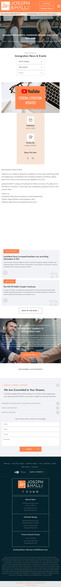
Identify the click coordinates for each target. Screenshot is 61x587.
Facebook (23, 492)
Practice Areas (18, 464)
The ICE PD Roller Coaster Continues (19, 286)
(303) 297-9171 (15, 14)
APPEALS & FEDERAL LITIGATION (15, 385)
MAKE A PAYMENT (36, 472)
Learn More (5, 273)
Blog (54, 464)
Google (27, 492)
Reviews (47, 464)
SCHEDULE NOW (30, 355)
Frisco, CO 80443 (30, 538)
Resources (12, 575)
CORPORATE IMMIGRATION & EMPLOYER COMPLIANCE (21, 403)
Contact (34, 467)
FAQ (40, 464)
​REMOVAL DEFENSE (8, 412)
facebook (28, 158)
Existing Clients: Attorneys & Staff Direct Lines (30, 550)
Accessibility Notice (36, 575)
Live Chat (46, 3)
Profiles (7, 464)
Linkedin (30, 492)
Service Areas (31, 464)
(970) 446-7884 (32, 541)
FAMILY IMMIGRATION (9, 408)
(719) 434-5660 (32, 525)
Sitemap (19, 575)
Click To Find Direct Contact (42, 14)
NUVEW (26, 575)
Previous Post (11, 251)
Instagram (37, 492)
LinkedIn (33, 158)
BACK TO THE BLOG (29, 311)
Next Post (9, 281)
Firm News (25, 467)
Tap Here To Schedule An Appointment (30, 584)
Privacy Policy (47, 575)
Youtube (34, 492)
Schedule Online (47, 8)
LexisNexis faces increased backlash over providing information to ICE (25, 257)
